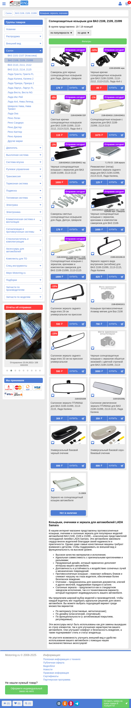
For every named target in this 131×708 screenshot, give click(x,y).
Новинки (11, 29)
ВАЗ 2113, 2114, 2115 (19, 69)
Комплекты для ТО (16, 258)
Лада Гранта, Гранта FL (21, 74)
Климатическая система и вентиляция (20, 220)
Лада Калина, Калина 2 (20, 78)
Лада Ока (13, 113)
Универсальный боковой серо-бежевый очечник (107, 451)
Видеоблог (49, 666)
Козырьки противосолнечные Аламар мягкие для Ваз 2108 (107, 310)
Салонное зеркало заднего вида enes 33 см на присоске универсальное (67, 358)
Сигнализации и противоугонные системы (20, 230)
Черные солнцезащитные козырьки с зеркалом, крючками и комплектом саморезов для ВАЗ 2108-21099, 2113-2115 (105, 219)
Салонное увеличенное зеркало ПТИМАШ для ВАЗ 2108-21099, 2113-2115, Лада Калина (107, 407)
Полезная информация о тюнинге (61, 659)
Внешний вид (13, 43)
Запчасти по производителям (15, 288)
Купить (74, 88)
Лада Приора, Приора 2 (21, 83)
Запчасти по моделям (18, 297)
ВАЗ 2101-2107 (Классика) (22, 55)
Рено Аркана (15, 136)
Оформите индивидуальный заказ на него (26, 690)
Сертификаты (50, 676)
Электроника (13, 212)
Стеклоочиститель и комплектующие (17, 240)
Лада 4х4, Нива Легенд (20, 101)
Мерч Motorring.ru (16, 273)
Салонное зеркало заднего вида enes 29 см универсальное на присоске (66, 311)
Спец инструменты (16, 265)
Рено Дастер (15, 127)
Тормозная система (17, 183)
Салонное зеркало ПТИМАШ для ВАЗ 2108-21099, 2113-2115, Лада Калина (67, 405)
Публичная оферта (53, 662)
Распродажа (13, 36)
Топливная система (17, 197)
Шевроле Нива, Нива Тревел (19, 107)
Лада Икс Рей (15, 97)
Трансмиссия (13, 176)
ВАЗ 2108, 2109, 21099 (20, 60)
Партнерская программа (56, 679)
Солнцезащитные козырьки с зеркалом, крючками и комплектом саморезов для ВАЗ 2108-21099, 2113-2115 (67, 266)
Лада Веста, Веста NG (20, 92)
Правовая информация (56, 672)
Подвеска (11, 190)
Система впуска (15, 162)
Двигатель (11, 147)
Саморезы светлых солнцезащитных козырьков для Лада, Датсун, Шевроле (66, 217)
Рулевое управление (17, 169)
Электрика (12, 205)
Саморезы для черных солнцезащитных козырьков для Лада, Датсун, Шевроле (66, 75)
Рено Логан (14, 118)
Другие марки (15, 141)
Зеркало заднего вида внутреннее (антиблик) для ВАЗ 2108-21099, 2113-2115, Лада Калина (106, 266)
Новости (47, 669)
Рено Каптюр (15, 131)
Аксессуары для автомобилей (15, 250)
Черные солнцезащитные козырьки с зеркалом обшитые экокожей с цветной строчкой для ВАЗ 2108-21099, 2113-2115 (108, 360)
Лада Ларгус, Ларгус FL (21, 87)
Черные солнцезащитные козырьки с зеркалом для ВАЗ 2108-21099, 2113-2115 (67, 169)
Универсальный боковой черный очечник (64, 451)
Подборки (11, 280)
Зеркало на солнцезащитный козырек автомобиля (67, 499)
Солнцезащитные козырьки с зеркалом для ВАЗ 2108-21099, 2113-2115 (107, 122)
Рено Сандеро (16, 122)
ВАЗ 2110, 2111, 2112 (19, 65)
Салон (9, 50)
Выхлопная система (17, 155)
